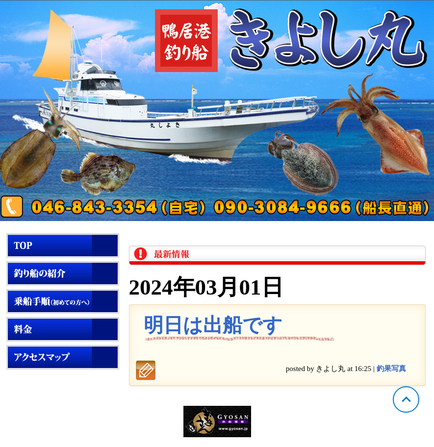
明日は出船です (213, 325)
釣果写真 (391, 368)
